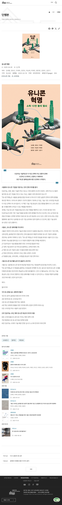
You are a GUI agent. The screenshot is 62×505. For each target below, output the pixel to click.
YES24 (21, 340)
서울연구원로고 (7, 2)
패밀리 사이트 (7, 500)
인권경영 (16, 478)
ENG (52, 2)
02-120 (47, 492)
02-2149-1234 (32, 492)
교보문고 (5, 340)
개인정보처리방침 (25, 478)
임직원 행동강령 (7, 478)
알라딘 (14, 340)
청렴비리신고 (44, 478)
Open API (36, 480)
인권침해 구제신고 (27, 480)
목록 (31, 469)
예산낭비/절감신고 (54, 478)
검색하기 (56, 2)
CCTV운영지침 (34, 478)
